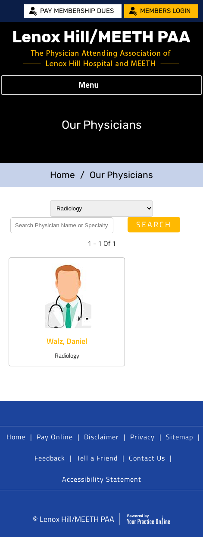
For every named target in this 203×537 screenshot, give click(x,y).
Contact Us (147, 458)
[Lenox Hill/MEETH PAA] (102, 48)
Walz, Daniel (67, 341)
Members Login (165, 11)
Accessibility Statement (101, 479)
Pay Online (55, 437)
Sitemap (179, 437)
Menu (99, 85)
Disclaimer (101, 437)
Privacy (142, 437)
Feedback (49, 458)
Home (62, 174)
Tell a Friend (97, 458)
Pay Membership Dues (77, 11)
